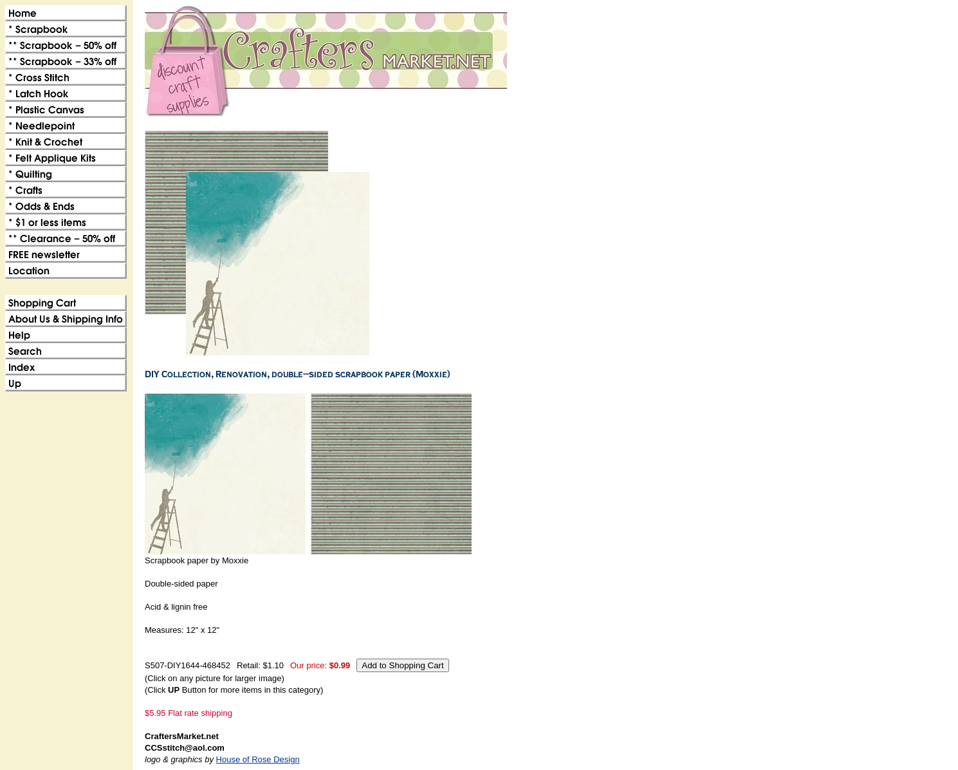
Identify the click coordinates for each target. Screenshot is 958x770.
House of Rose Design (258, 759)
